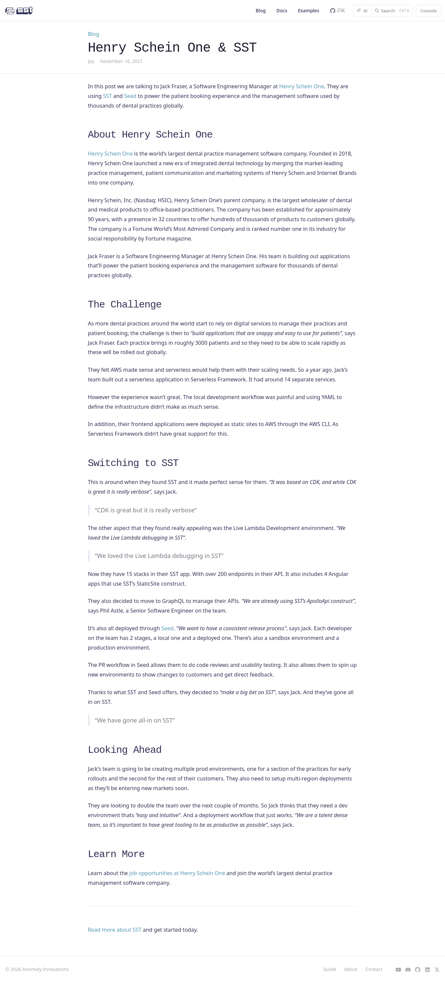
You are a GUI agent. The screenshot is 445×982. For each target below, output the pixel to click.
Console (428, 11)
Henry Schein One (301, 86)
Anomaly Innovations (45, 969)
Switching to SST (133, 463)
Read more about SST (115, 929)
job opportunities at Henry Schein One (177, 873)
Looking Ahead (125, 750)
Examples (308, 10)
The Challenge (125, 304)
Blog (261, 10)
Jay (91, 61)
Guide (329, 969)
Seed (130, 96)
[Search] (392, 11)
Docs (281, 10)
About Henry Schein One (150, 135)
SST (107, 96)
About (351, 969)
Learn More (116, 854)
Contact (373, 969)
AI (362, 11)
